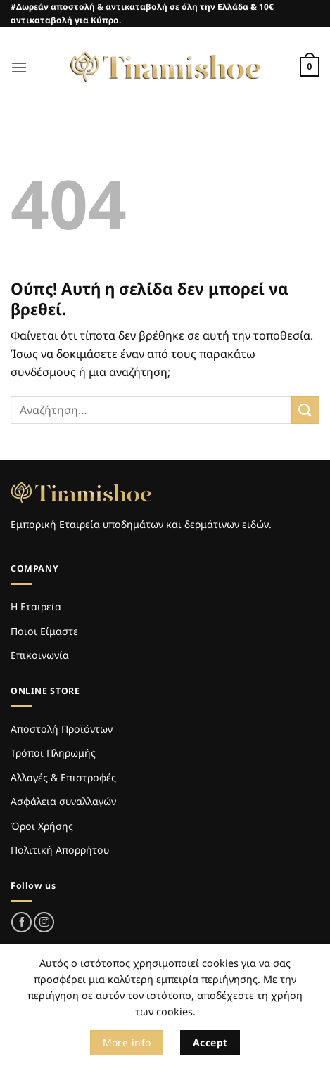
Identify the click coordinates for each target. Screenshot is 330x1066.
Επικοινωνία (40, 655)
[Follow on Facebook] (21, 922)
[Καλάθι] (309, 66)
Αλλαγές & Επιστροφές (63, 777)
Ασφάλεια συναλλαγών (63, 801)
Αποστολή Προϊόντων (62, 729)
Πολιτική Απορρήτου (60, 849)
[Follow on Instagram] (44, 922)
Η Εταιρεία (36, 606)
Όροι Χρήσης (42, 826)
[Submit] (305, 409)
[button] (19, 67)
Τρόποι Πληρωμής (53, 752)
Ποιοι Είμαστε (44, 631)
